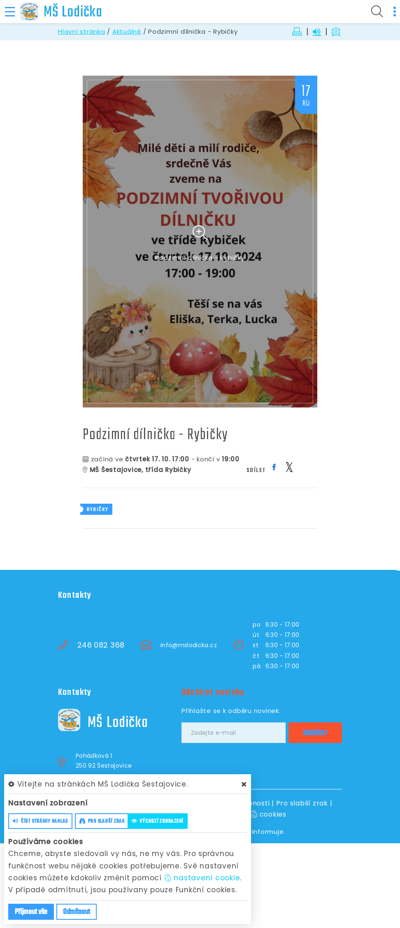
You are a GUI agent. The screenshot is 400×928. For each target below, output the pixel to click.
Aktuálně (126, 31)
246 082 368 (101, 645)
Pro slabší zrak (302, 803)
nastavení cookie (202, 878)
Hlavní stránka (81, 31)
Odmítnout (76, 912)
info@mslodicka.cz (188, 645)
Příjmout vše (31, 912)
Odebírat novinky (212, 692)
